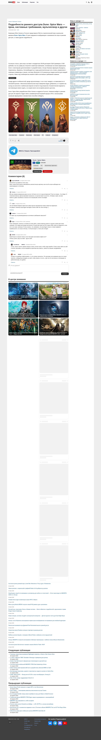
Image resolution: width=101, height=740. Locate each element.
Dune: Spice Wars (20, 35)
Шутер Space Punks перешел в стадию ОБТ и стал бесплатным (26, 686)
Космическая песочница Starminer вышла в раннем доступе (80, 91)
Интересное (55, 135)
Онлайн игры (27, 720)
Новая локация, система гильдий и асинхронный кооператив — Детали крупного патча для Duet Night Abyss (36, 615)
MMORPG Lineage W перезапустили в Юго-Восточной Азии (80, 95)
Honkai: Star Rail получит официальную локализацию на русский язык (28, 660)
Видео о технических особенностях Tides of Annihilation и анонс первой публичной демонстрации (80, 118)
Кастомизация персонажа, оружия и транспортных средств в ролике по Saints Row (31, 670)
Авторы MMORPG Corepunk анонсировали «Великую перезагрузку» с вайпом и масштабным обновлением (36, 639)
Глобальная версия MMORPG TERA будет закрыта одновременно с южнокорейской (32, 696)
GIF (22, 273)
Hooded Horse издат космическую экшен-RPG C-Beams (22, 599)
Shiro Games (37, 135)
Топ (37, 2)
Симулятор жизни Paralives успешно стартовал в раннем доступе (25, 629)
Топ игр (25, 722)
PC (42, 135)
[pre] (20, 273)
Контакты (36, 722)
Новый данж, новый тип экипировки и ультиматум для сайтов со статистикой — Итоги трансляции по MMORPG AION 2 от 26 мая (54, 297)
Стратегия (21, 135)
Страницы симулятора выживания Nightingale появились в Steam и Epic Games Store (32, 653)
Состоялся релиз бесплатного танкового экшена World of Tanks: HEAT (26, 644)
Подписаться (47, 171)
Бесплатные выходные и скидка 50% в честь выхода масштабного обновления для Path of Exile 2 (80, 81)
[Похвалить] (10, 140)
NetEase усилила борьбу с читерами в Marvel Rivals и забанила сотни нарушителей (30, 634)
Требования (12, 78)
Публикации (25, 2)
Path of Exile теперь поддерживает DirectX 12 (22, 677)
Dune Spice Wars (13, 135)
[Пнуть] (15, 140)
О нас (35, 724)
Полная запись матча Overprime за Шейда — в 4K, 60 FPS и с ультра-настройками (31, 703)
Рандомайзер (27, 728)
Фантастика (29, 135)
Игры (18, 2)
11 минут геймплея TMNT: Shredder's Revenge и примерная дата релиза (29, 657)
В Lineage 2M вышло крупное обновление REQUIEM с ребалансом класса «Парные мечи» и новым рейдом (81, 108)
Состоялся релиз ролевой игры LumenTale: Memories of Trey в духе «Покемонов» (29, 583)
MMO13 (25, 718)
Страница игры (37, 171)
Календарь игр (27, 726)
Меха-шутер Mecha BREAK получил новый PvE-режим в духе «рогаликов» (27, 604)
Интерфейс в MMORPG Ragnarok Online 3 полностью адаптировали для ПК (79, 64)
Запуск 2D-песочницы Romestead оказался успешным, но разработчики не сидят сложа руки (80, 113)
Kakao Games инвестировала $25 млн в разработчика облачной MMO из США (30, 667)
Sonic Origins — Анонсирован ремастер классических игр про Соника (28, 690)
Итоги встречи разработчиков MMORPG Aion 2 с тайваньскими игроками (53, 315)
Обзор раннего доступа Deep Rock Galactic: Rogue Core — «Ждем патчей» (23, 333)
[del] (13, 273)
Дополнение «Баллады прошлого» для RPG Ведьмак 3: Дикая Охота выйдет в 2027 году (80, 77)
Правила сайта (37, 720)
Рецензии (32, 2)
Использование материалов (40, 718)
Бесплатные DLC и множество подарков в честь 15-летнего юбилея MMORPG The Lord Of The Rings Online (38, 707)
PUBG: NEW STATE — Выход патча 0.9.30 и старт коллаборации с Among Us (30, 674)
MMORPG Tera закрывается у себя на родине (22, 700)
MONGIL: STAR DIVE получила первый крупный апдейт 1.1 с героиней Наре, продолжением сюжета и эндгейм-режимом (81, 99)
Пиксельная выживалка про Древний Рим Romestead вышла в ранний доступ (28, 624)
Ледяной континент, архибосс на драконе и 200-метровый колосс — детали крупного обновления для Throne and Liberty (23, 297)
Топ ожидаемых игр (28, 724)
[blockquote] (16, 273)
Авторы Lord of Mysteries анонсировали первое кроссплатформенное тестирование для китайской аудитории (36, 620)
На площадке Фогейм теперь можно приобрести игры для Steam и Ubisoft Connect (31, 693)
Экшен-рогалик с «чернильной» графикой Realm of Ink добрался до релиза (28, 587)
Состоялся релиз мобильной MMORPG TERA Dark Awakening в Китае (28, 663)
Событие (48, 135)
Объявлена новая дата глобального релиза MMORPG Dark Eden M (27, 710)
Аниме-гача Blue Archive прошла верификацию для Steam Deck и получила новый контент (81, 104)
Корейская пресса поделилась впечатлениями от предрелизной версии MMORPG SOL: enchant (53, 333)
